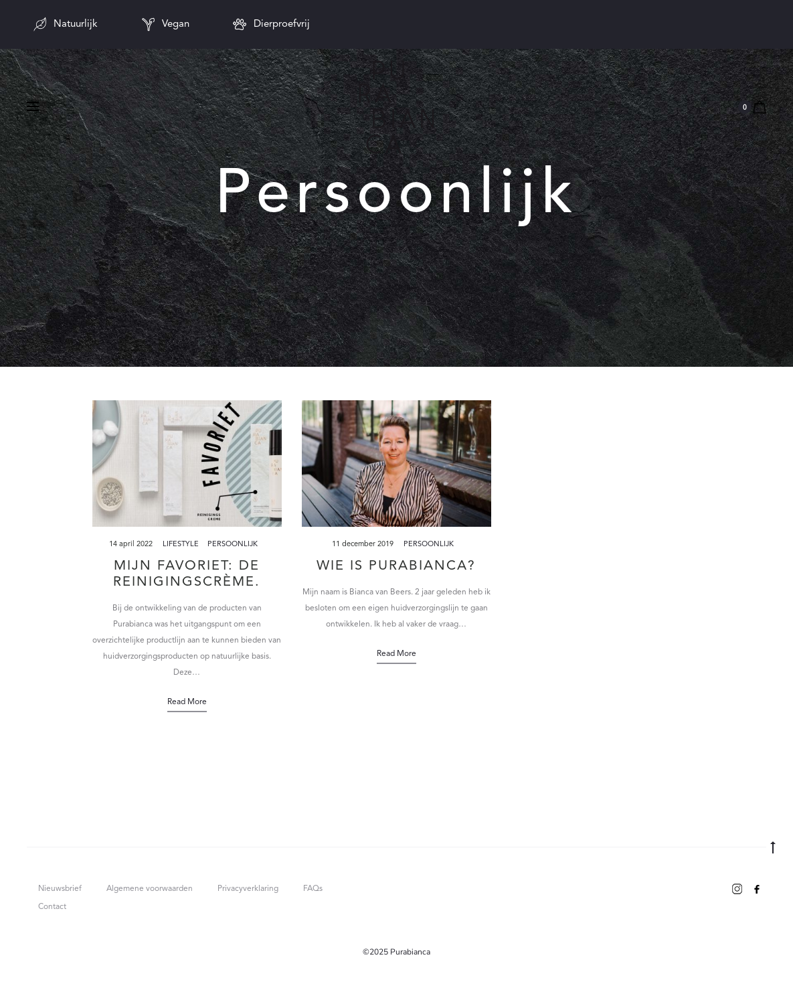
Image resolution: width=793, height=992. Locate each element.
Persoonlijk (232, 544)
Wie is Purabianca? (396, 566)
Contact (52, 907)
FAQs (313, 889)
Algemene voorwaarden (149, 889)
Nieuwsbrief (60, 889)
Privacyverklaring (247, 889)
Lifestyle (181, 544)
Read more (187, 702)
